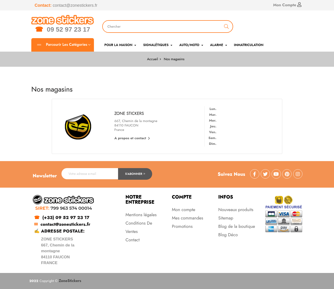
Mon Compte (287, 5)
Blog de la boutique (236, 226)
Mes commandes (187, 218)
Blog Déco (228, 235)
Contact (132, 240)
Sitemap (225, 218)
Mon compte (183, 209)
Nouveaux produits (235, 209)
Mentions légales (141, 215)
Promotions (182, 226)
